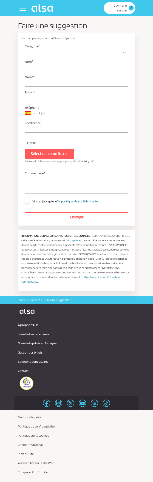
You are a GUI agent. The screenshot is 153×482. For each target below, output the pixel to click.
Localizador (32, 123)
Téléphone (32, 107)
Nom (29, 61)
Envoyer (76, 217)
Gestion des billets (30, 352)
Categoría (32, 46)
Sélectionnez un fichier (49, 153)
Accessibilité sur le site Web (36, 463)
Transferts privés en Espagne (37, 343)
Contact (34, 300)
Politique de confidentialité (36, 426)
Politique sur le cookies (33, 435)
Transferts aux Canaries (33, 334)
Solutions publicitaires (33, 361)
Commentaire (35, 173)
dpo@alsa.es (74, 240)
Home (22, 300)
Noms (30, 77)
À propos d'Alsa (28, 325)
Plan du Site (26, 454)
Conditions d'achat (30, 445)
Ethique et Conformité (33, 472)
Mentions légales (29, 417)
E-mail (30, 92)
